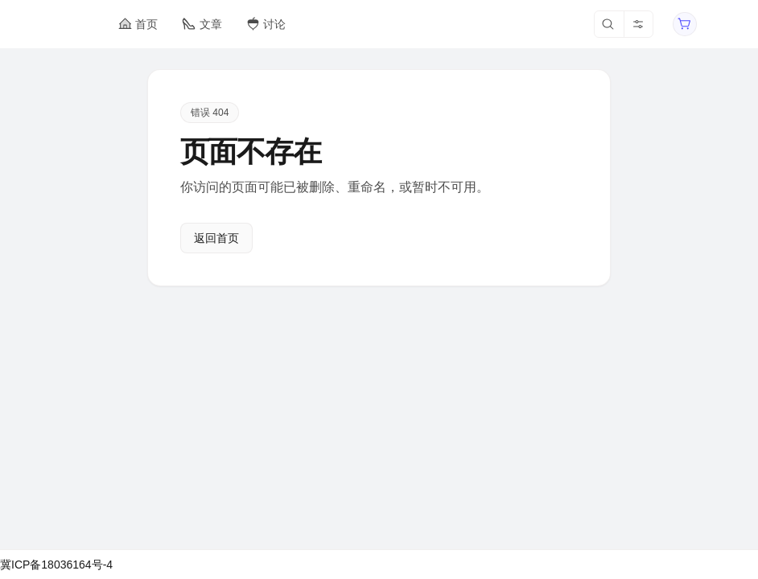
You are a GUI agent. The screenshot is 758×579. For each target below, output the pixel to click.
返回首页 (216, 238)
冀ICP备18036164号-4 (56, 564)
